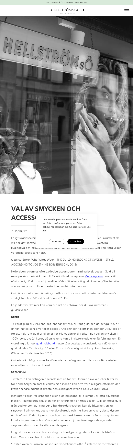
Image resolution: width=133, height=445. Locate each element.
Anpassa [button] (57, 241)
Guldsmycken (94, 276)
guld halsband (45, 343)
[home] (66, 10)
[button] (127, 11)
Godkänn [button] (75, 241)
